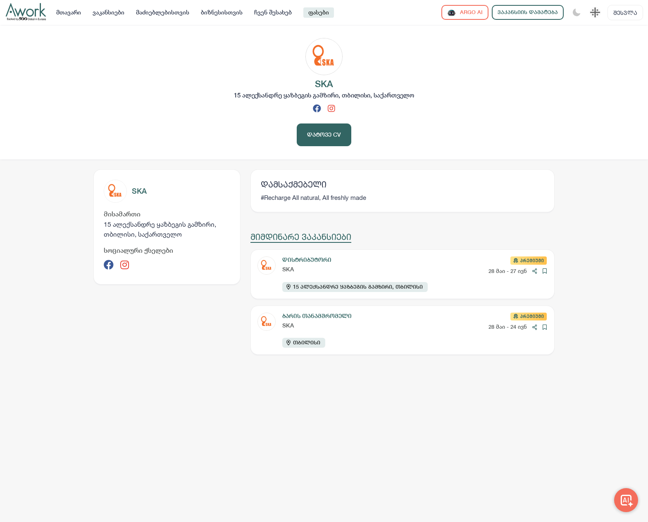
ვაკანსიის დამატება (528, 12)
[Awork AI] (626, 500)
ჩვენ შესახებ (273, 12)
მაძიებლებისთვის (162, 12)
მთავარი (68, 12)
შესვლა (625, 12)
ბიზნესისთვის (222, 12)
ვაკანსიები (108, 12)
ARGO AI (465, 12)
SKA (139, 191)
